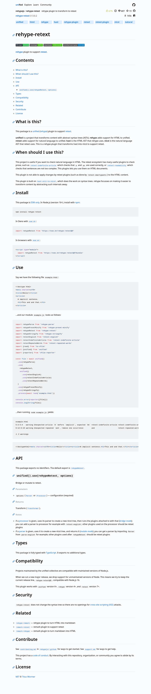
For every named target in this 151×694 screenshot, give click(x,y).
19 (128, 11)
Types (18, 93)
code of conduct (40, 655)
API (17, 85)
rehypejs (20, 11)
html (34, 22)
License (19, 113)
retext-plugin (104, 22)
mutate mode (86, 531)
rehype (46, 22)
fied (19, 4)
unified (21, 22)
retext (88, 22)
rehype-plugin (73, 22)
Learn (36, 4)
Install (19, 77)
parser (22, 531)
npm (77, 202)
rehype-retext (33, 11)
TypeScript (51, 552)
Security (19, 101)
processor (24, 521)
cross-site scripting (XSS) (101, 604)
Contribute (21, 109)
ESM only (35, 202)
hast (58, 22)
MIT (121, 11)
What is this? (22, 70)
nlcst (119, 22)
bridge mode (125, 521)
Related (19, 105)
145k (128, 15)
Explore (28, 4)
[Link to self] (14, 35)
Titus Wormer (28, 676)
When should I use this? (27, 74)
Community (46, 4)
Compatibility (22, 97)
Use (17, 81)
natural (130, 22)
